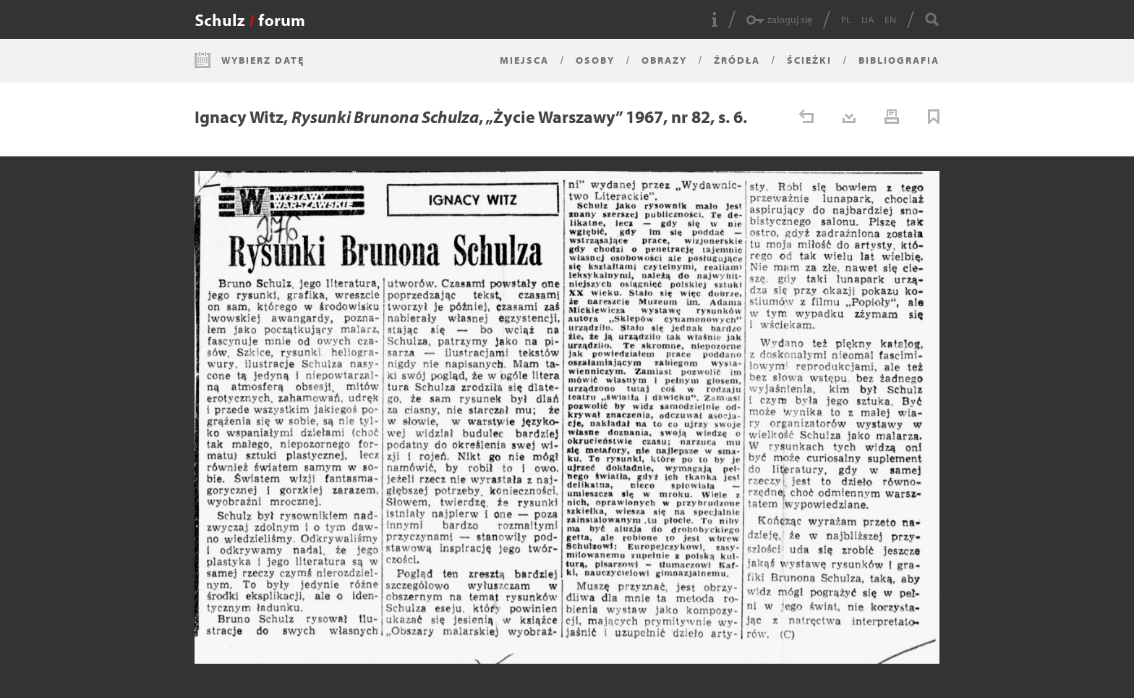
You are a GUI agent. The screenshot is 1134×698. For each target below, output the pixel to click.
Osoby (595, 60)
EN (890, 19)
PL (846, 19)
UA (867, 19)
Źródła (737, 60)
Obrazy (664, 60)
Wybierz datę (262, 60)
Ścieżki (809, 60)
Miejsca (524, 60)
